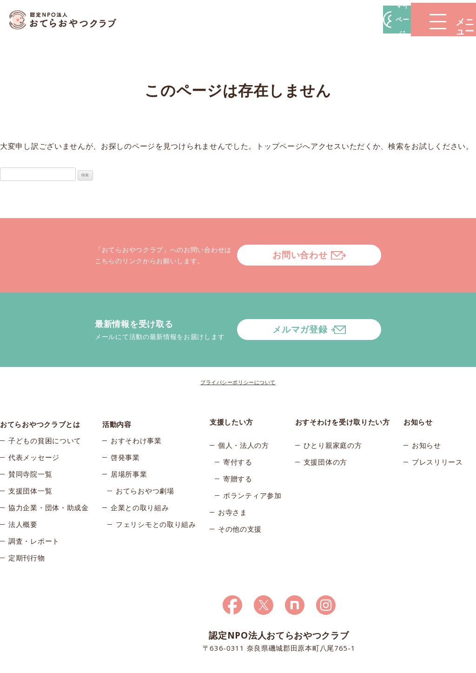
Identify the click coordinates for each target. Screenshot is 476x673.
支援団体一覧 (30, 458)
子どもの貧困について (44, 408)
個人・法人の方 (243, 408)
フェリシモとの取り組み (156, 491)
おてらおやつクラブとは (40, 384)
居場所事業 (129, 441)
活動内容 (117, 384)
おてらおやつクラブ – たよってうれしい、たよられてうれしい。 (69, 20)
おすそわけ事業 (136, 408)
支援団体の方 (325, 424)
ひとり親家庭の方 (333, 408)
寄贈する (237, 441)
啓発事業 (125, 424)
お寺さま (232, 475)
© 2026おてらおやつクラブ (70, 663)
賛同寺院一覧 (30, 441)
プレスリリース (437, 424)
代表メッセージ (34, 424)
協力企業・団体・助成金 (48, 475)
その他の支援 (240, 491)
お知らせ (426, 408)
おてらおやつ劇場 (145, 458)
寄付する (237, 424)
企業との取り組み (140, 475)
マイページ (335, 19)
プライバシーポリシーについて (238, 344)
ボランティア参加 (252, 458)
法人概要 (23, 491)
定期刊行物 (26, 525)
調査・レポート (34, 508)
